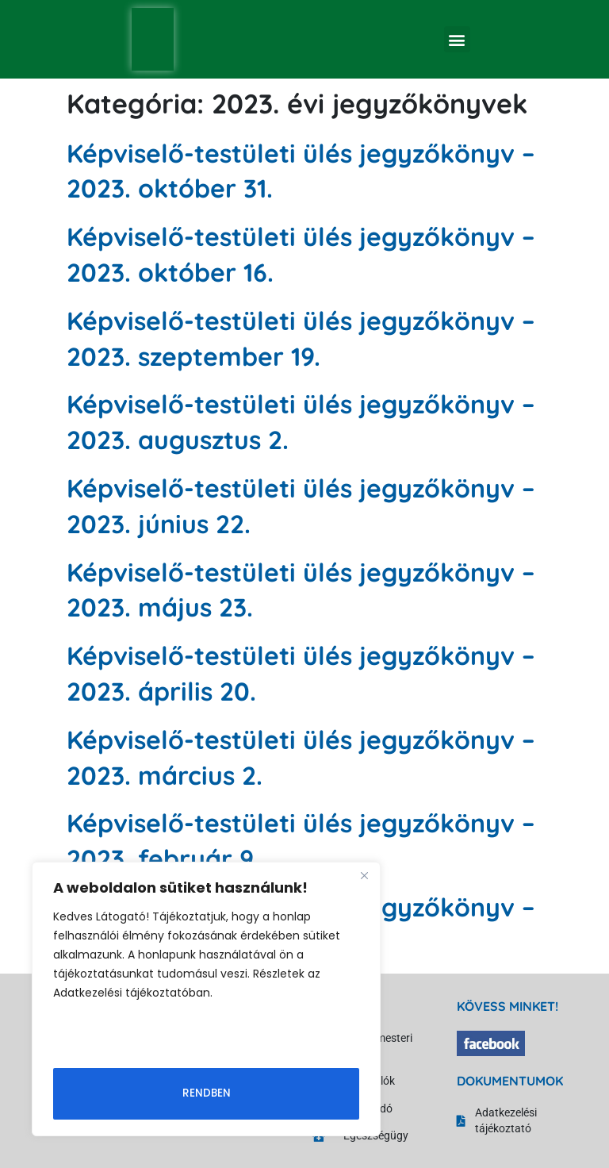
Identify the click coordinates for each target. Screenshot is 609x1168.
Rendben (206, 1093)
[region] (206, 999)
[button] (457, 39)
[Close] (363, 876)
